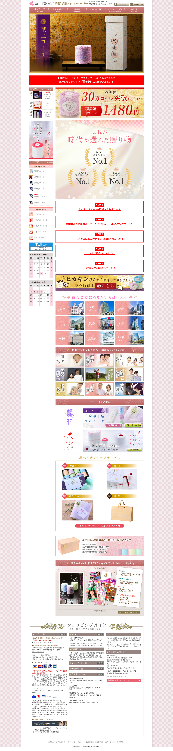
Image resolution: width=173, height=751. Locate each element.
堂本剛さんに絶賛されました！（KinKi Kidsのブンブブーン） (99, 224)
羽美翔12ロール (43, 195)
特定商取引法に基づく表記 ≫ (116, 676)
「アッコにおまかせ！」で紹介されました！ (100, 238)
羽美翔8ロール (39, 189)
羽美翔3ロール (39, 177)
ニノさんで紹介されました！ (99, 253)
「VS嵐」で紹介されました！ (100, 268)
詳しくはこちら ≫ (38, 652)
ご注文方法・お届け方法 (94, 742)
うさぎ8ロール (47, 105)
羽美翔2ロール (39, 171)
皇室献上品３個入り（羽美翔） (47, 114)
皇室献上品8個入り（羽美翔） (47, 95)
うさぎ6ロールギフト (41, 232)
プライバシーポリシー (75, 742)
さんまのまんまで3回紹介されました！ (99, 209)
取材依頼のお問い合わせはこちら (119, 680)
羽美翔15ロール (39, 202)
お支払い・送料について (56, 742)
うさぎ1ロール (39, 214)
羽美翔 (86, 81)
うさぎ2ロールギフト (41, 220)
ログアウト (121, 742)
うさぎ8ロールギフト (41, 238)
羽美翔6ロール (39, 183)
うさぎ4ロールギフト (41, 226)
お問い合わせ (110, 742)
